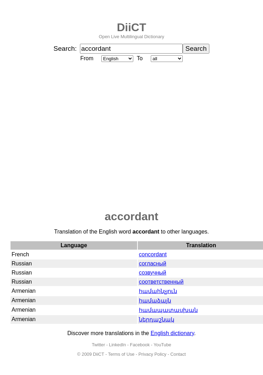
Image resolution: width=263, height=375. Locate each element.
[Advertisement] (66, 136)
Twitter (98, 344)
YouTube (162, 344)
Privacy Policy (153, 354)
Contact (178, 354)
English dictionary (172, 333)
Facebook (140, 344)
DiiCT (131, 27)
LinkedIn (117, 344)
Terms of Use (121, 354)
